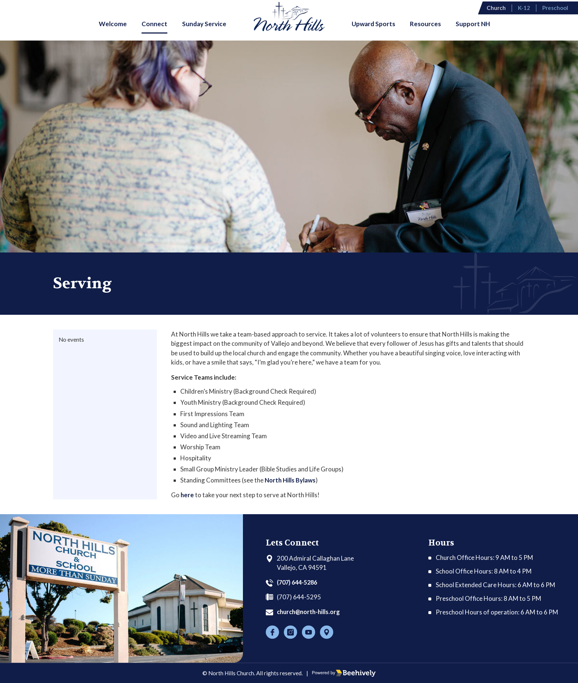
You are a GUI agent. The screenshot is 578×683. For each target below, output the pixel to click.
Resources (425, 24)
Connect (154, 24)
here (187, 494)
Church (502, 7)
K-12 (529, 7)
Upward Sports (373, 24)
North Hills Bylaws (290, 480)
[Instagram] (290, 632)
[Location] (326, 632)
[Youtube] (308, 632)
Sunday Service (204, 24)
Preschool (559, 7)
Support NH (473, 24)
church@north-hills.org (311, 612)
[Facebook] (272, 632)
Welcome (113, 24)
